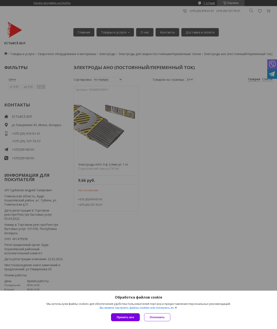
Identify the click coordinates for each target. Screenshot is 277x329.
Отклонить (157, 317)
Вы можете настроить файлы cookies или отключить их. (137, 307)
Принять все (125, 317)
